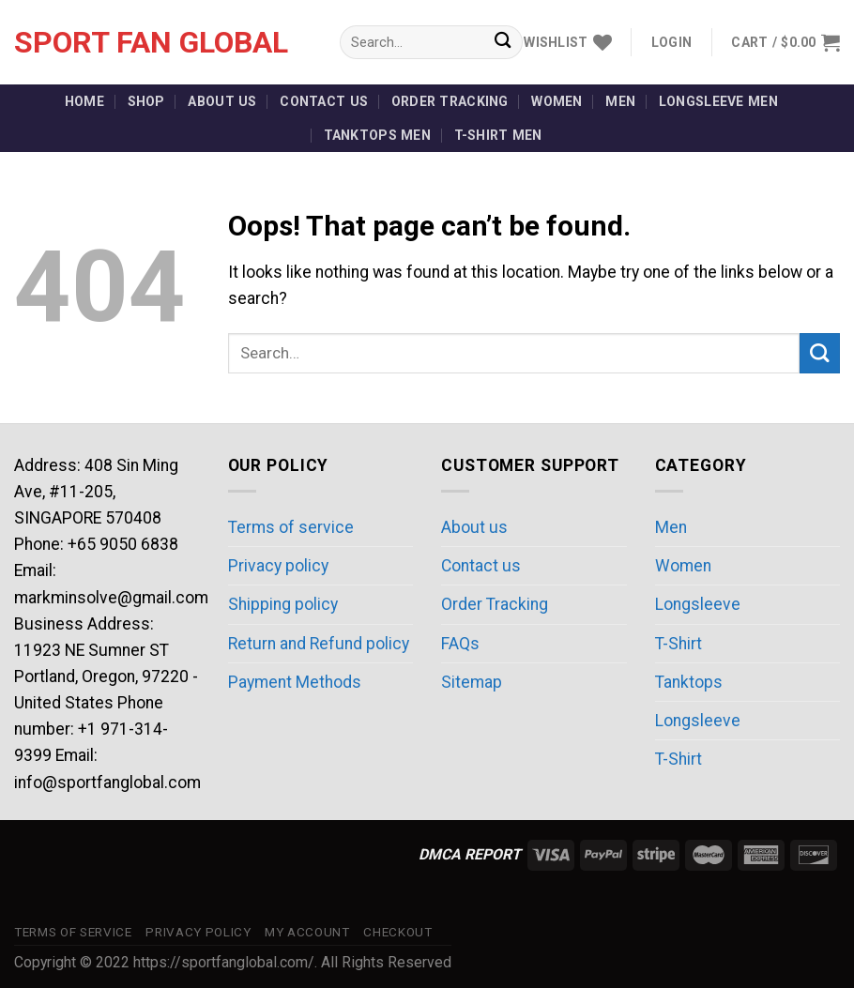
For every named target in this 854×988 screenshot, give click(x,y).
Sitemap (471, 682)
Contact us (324, 101)
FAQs (460, 643)
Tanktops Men (377, 135)
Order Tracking (450, 101)
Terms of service (291, 527)
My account (307, 932)
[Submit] (502, 42)
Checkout (397, 932)
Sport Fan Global (151, 42)
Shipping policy (283, 604)
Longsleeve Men (718, 101)
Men (620, 101)
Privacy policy (278, 565)
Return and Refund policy (318, 643)
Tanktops (689, 682)
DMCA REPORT (470, 854)
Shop (146, 101)
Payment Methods (294, 682)
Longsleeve (697, 604)
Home (84, 101)
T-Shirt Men (498, 135)
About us (222, 101)
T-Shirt (678, 643)
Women (556, 101)
